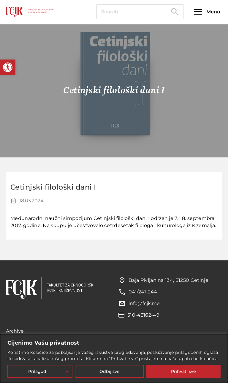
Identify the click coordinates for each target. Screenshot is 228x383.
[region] (114, 358)
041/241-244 (143, 292)
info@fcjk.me (144, 303)
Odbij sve (109, 371)
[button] (7, 67)
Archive (15, 331)
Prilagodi (38, 371)
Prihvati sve (183, 371)
